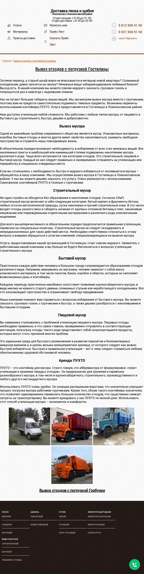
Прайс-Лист (57, 31)
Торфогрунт (94, 533)
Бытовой (7, 552)
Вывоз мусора (10, 539)
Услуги (17, 25)
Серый (62, 516)
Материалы (20, 31)
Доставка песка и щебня (72, 11)
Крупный (7, 533)
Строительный (10, 544)
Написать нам (58, 25)
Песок (5, 512)
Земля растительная (99, 516)
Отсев (62, 512)
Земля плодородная (99, 512)
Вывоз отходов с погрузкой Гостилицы (35, 61)
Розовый (64, 524)
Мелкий (6, 516)
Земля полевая (96, 524)
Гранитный (36, 516)
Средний (7, 524)
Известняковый (39, 524)
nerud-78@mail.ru (128, 38)
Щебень (34, 512)
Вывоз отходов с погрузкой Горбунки (72, 490)
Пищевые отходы (12, 560)
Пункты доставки (24, 38)
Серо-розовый (67, 533)
